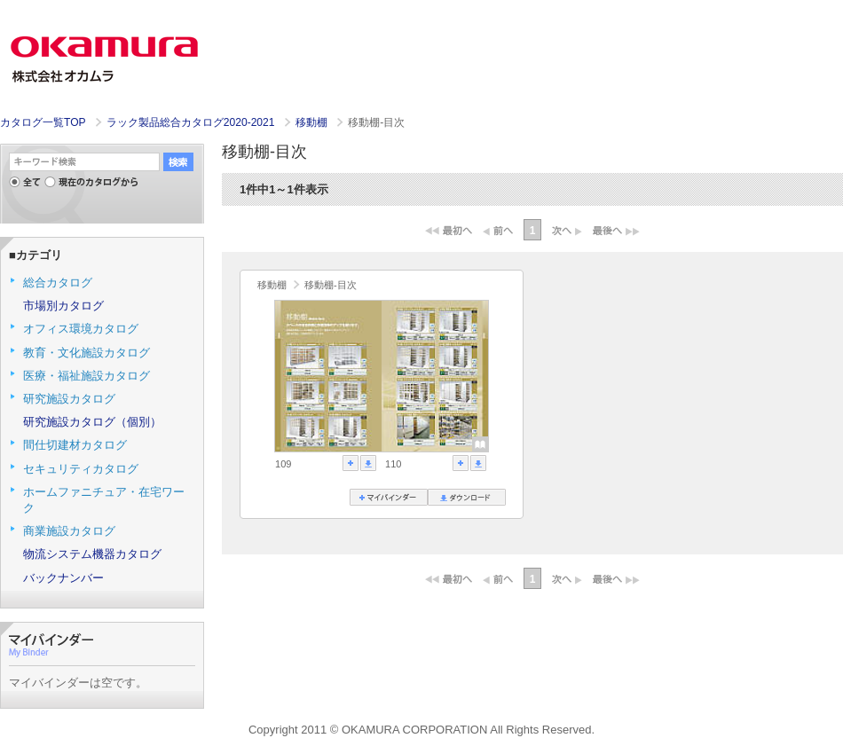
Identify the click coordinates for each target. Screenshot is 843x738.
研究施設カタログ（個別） (92, 421)
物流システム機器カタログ (92, 554)
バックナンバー (63, 578)
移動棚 (312, 122)
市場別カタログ (63, 305)
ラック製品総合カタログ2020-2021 (192, 122)
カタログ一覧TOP (42, 122)
